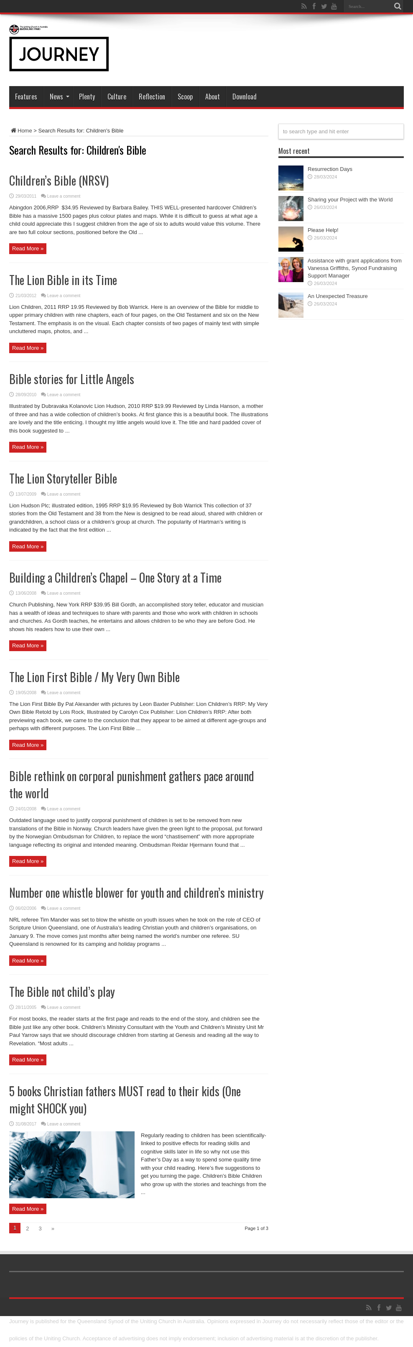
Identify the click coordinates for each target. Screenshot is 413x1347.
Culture (116, 97)
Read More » (27, 248)
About (212, 97)
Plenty (87, 97)
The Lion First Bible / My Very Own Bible (94, 676)
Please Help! (323, 230)
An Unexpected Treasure (338, 296)
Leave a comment (64, 196)
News (59, 97)
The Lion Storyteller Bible (63, 478)
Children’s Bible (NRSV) (59, 180)
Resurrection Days (330, 169)
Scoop (185, 97)
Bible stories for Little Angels (71, 378)
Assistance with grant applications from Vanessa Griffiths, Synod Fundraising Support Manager (355, 268)
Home (20, 130)
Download (244, 97)
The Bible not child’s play (62, 991)
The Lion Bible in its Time (63, 279)
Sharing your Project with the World (350, 199)
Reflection (152, 97)
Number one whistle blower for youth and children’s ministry (136, 892)
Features (26, 97)
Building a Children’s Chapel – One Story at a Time (115, 577)
